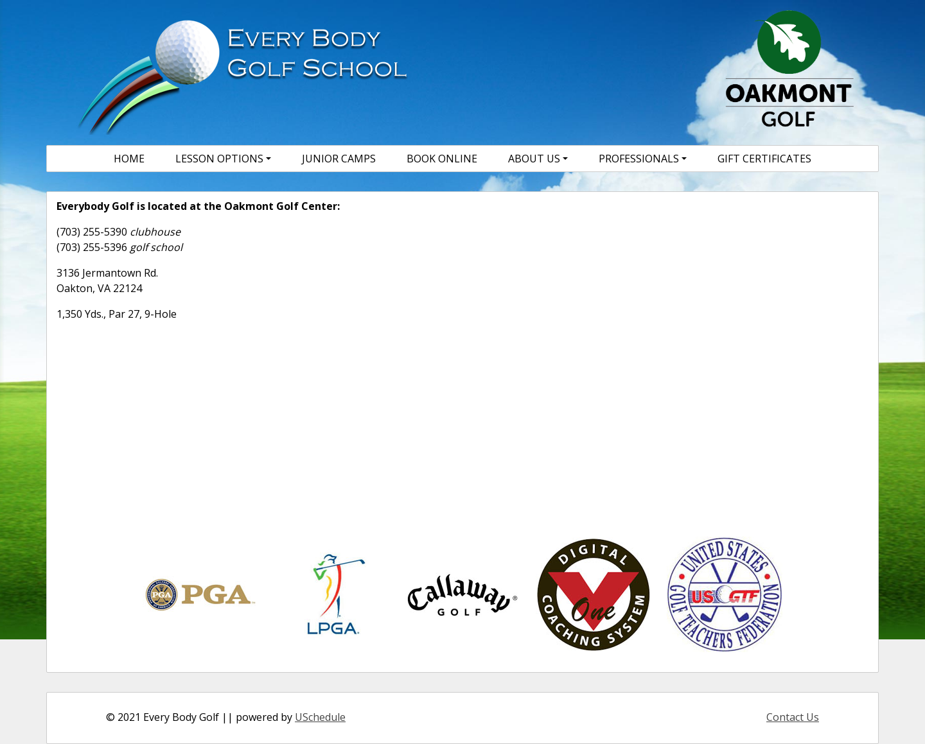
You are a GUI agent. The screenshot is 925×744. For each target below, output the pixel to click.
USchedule (320, 717)
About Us (534, 158)
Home (129, 158)
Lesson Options (219, 158)
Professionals (639, 158)
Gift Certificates (764, 158)
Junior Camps (339, 158)
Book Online (442, 158)
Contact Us (792, 717)
